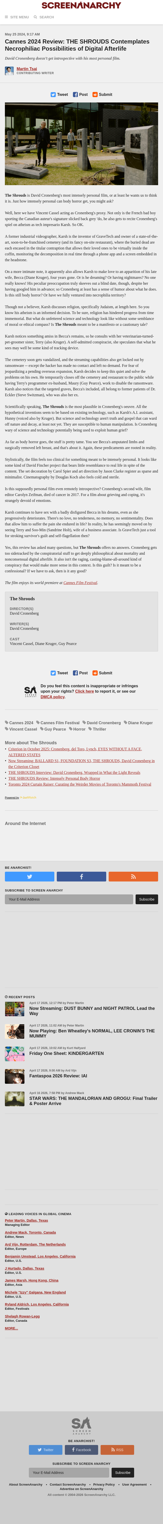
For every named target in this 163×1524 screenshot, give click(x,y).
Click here (84, 691)
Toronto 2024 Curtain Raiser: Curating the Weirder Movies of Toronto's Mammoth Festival (79, 784)
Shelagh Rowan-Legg (22, 1316)
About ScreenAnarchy (26, 1484)
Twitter (45, 1449)
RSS (117, 1449)
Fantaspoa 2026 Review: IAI (58, 1075)
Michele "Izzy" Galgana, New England (35, 1292)
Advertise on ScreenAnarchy (81, 1489)
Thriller (99, 729)
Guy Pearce (55, 729)
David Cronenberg (104, 723)
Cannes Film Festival (80, 583)
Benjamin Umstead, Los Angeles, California (40, 1256)
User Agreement (134, 1484)
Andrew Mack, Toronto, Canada (30, 1232)
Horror (79, 729)
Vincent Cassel (23, 729)
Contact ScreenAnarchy (68, 1484)
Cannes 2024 (21, 723)
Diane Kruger (140, 723)
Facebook (81, 1449)
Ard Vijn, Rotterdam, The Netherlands (35, 1244)
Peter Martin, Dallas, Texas (26, 1220)
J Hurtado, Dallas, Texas (24, 1268)
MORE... (11, 1328)
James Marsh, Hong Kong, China (31, 1280)
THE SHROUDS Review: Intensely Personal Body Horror (54, 778)
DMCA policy (52, 697)
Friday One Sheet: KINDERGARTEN (66, 1053)
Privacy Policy (104, 1484)
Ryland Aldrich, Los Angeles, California (37, 1304)
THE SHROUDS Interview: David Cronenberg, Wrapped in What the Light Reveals (74, 772)
